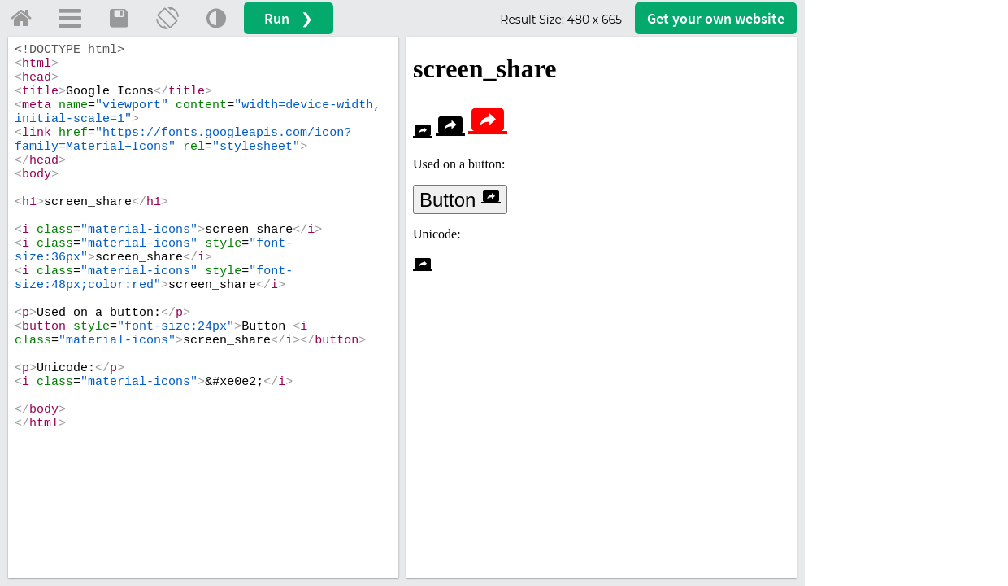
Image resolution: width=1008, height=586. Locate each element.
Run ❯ (288, 18)
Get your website (715, 18)
